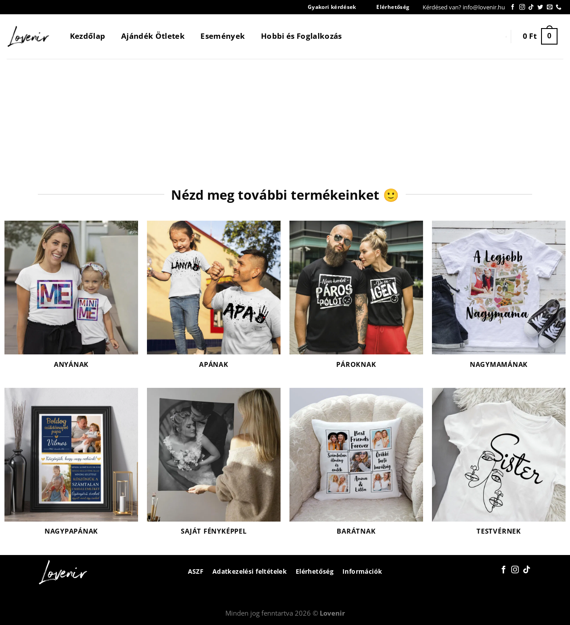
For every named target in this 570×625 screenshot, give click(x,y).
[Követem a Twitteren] (540, 7)
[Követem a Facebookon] (513, 7)
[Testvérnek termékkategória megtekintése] (499, 467)
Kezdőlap (88, 36)
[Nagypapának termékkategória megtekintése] (71, 467)
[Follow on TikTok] (531, 7)
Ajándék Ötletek (153, 36)
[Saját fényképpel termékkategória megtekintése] (214, 467)
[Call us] (559, 7)
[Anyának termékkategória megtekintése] (71, 300)
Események (222, 36)
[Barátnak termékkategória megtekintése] (356, 467)
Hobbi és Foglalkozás (301, 36)
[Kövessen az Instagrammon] (522, 7)
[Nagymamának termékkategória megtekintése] (499, 300)
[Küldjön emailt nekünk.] (550, 7)
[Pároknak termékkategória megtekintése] (356, 300)
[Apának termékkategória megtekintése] (214, 300)
